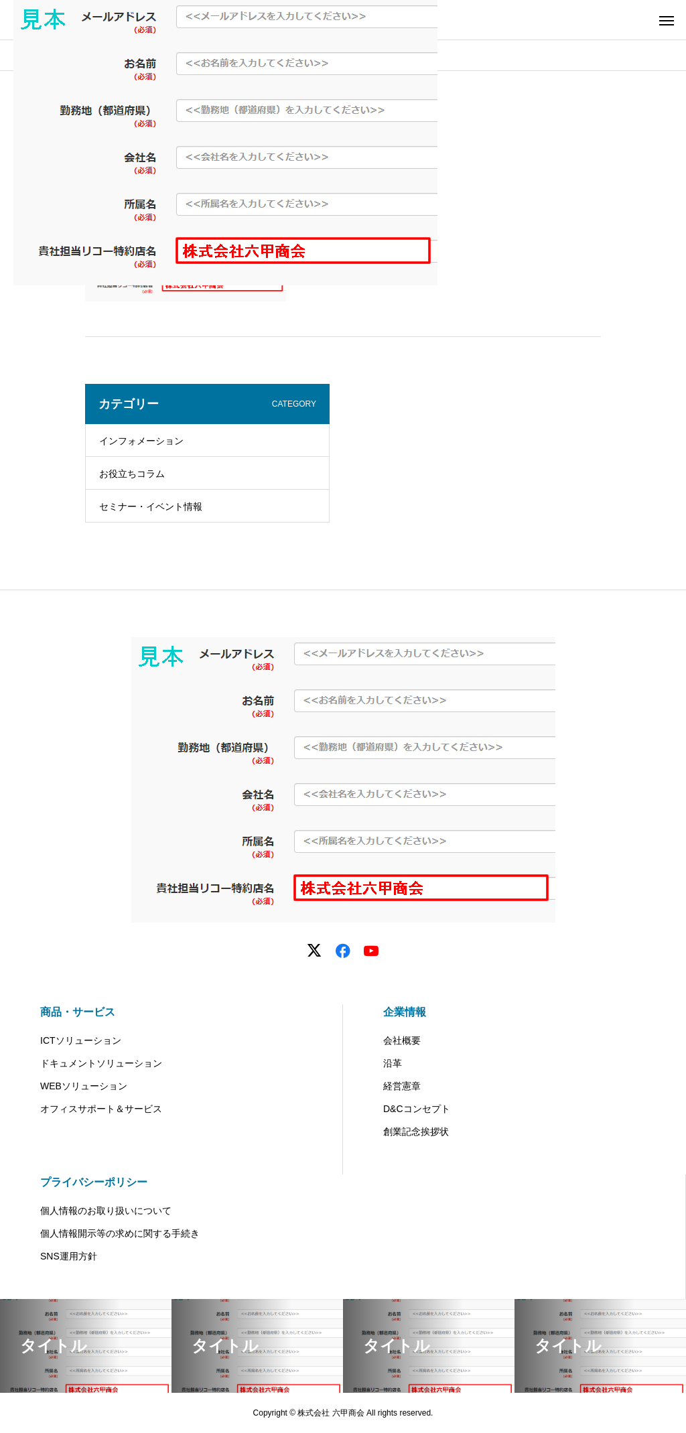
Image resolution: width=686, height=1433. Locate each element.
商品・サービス (77, 1012)
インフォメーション (141, 440)
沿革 (392, 1063)
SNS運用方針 (68, 1256)
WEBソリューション (83, 1086)
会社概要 (402, 1040)
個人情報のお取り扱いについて (106, 1210)
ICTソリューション (80, 1040)
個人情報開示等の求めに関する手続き (120, 1233)
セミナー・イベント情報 (150, 506)
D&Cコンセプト (416, 1108)
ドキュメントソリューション (101, 1063)
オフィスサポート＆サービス (101, 1108)
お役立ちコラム (132, 473)
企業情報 (404, 1012)
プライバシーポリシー (93, 1182)
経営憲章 (402, 1086)
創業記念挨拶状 (416, 1131)
